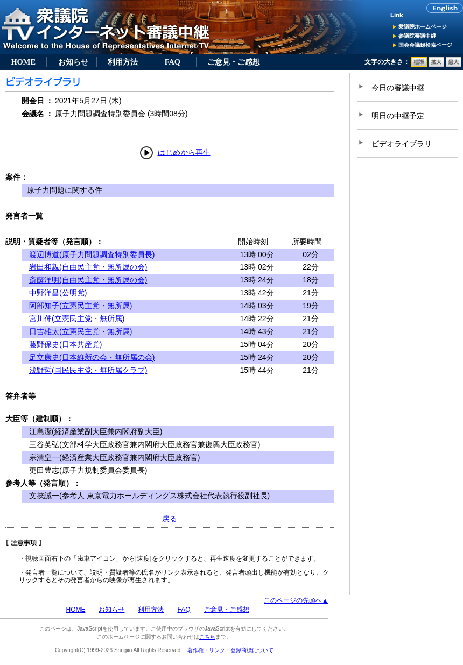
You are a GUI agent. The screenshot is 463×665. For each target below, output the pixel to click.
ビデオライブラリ (401, 143)
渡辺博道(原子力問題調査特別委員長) (92, 254)
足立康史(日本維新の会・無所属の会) (92, 357)
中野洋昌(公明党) (58, 292)
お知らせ (73, 62)
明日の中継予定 (397, 115)
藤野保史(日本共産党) (65, 344)
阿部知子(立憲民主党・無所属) (80, 305)
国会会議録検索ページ (425, 45)
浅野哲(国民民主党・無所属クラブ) (88, 370)
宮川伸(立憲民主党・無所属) (76, 318)
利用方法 (123, 62)
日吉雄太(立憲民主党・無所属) (80, 331)
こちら (207, 637)
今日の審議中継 (397, 87)
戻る (169, 518)
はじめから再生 (184, 152)
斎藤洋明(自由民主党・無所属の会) (88, 279)
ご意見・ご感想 (233, 62)
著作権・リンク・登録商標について (230, 650)
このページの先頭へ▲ (296, 600)
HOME (23, 62)
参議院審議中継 (417, 36)
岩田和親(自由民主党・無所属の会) (88, 267)
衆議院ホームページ (422, 27)
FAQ (172, 62)
